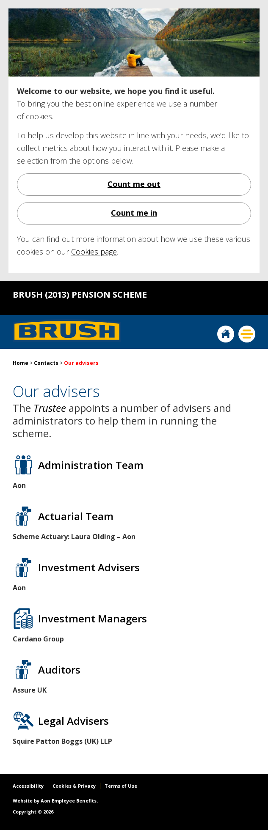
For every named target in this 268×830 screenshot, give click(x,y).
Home (225, 334)
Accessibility (28, 786)
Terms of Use (121, 786)
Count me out (134, 184)
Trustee (49, 408)
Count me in (134, 213)
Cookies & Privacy (74, 786)
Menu (246, 334)
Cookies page (94, 252)
